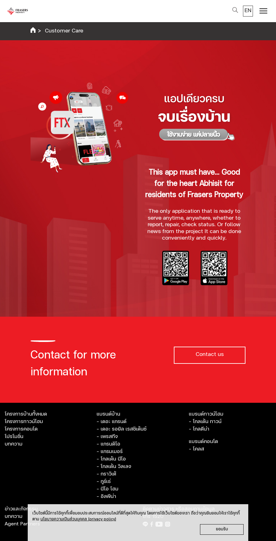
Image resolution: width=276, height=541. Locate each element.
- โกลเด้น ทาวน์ (205, 421)
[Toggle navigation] (263, 12)
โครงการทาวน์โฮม (24, 421)
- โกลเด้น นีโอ (111, 458)
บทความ (13, 443)
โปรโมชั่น (14, 436)
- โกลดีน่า (199, 428)
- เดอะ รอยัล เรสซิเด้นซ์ (121, 428)
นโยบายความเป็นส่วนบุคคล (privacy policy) (78, 519)
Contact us (210, 354)
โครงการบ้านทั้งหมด (26, 414)
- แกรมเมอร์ (110, 451)
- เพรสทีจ (107, 436)
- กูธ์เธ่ (104, 481)
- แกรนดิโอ (108, 443)
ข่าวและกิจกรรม (21, 508)
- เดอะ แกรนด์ (111, 421)
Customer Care (64, 31)
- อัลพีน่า (106, 496)
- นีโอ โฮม (107, 488)
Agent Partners (22, 523)
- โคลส (196, 448)
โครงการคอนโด (21, 428)
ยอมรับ (222, 529)
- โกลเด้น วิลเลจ (114, 466)
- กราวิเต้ (106, 473)
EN (248, 10)
